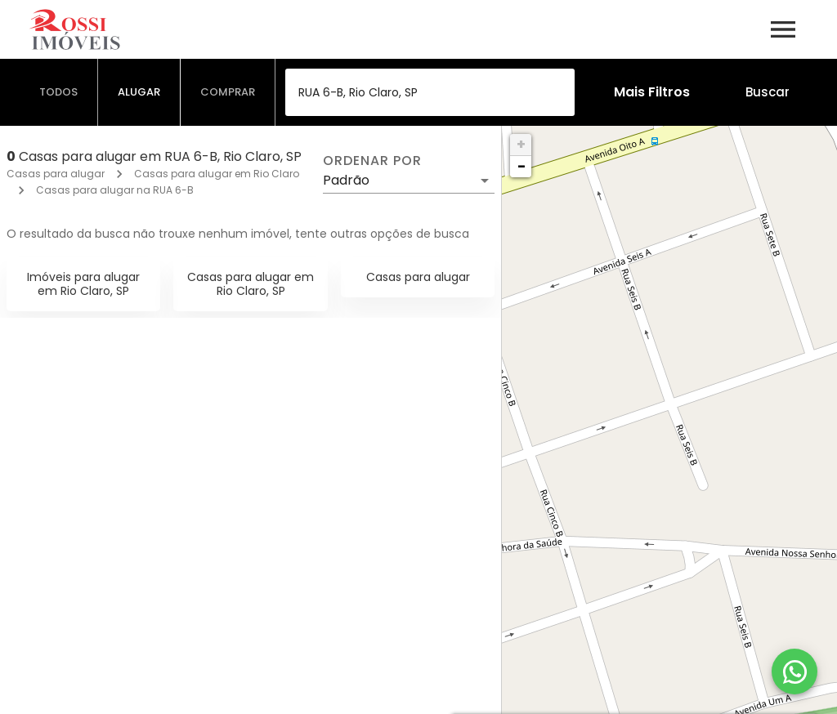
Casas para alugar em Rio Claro (216, 174)
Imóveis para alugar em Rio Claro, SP (83, 284)
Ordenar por (372, 160)
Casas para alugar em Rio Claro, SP (250, 284)
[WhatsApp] (794, 671)
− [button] (521, 166)
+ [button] (521, 144)
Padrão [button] (346, 180)
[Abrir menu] (783, 29)
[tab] (59, 92)
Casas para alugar (56, 174)
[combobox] (430, 92)
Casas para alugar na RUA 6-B (115, 190)
